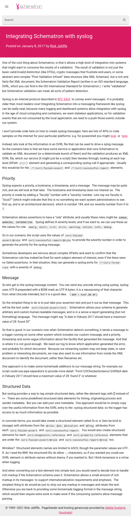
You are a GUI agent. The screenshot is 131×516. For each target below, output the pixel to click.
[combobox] (61, 20)
